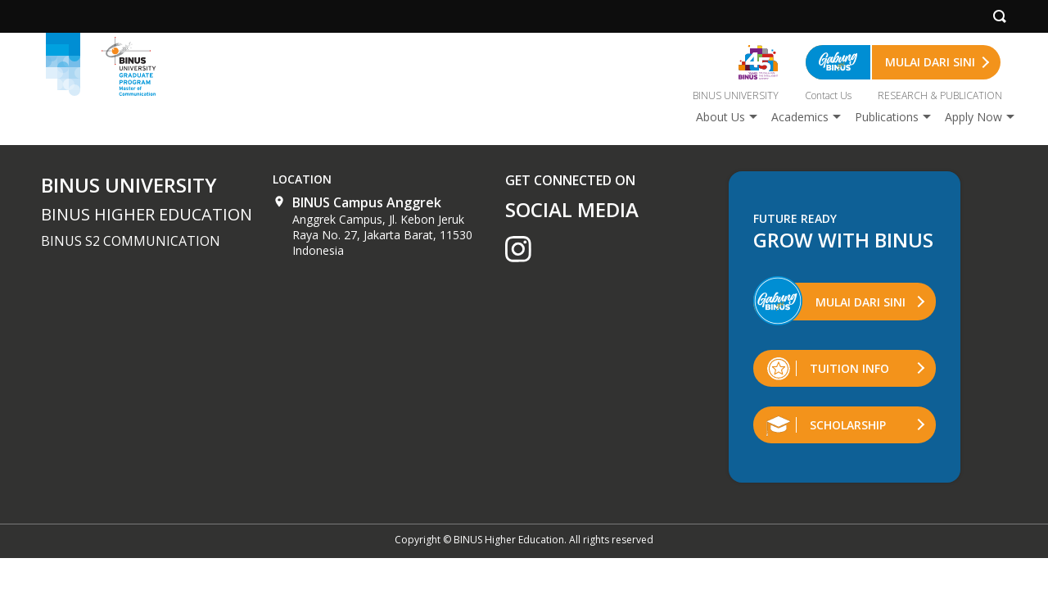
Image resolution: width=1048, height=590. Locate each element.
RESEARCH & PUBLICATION (940, 95)
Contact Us (828, 95)
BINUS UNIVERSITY (736, 95)
